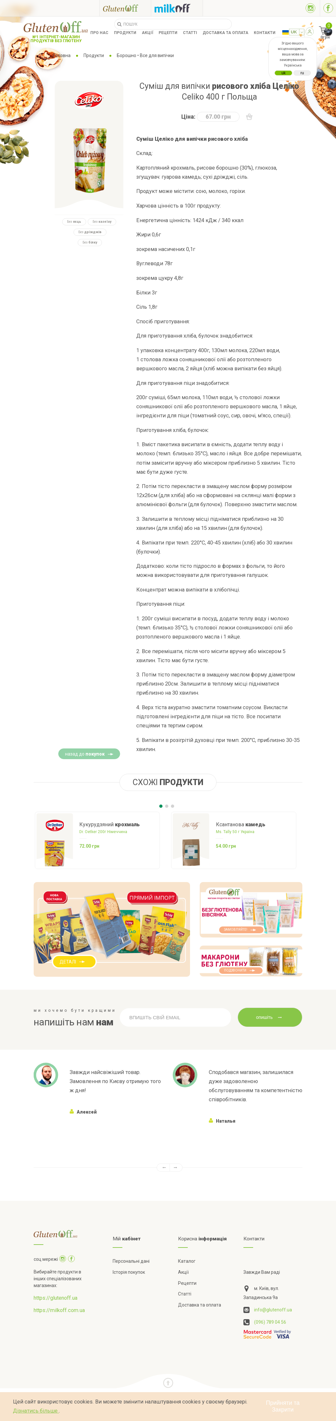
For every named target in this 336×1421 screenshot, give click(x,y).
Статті (190, 32)
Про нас (99, 32)
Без (74, 221)
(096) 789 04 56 (270, 1322)
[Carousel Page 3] (172, 806)
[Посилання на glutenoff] (125, 8)
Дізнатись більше (36, 1411)
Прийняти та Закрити (283, 1406)
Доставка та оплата (225, 32)
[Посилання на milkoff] (176, 8)
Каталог (187, 1261)
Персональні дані (131, 1261)
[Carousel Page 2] (166, 806)
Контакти (264, 32)
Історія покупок (129, 1272)
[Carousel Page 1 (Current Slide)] (160, 806)
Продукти (125, 32)
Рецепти (168, 32)
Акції (147, 32)
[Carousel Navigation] (168, 1168)
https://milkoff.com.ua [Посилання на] (59, 1310)
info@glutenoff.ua (273, 1309)
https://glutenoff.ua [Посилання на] (55, 1298)
